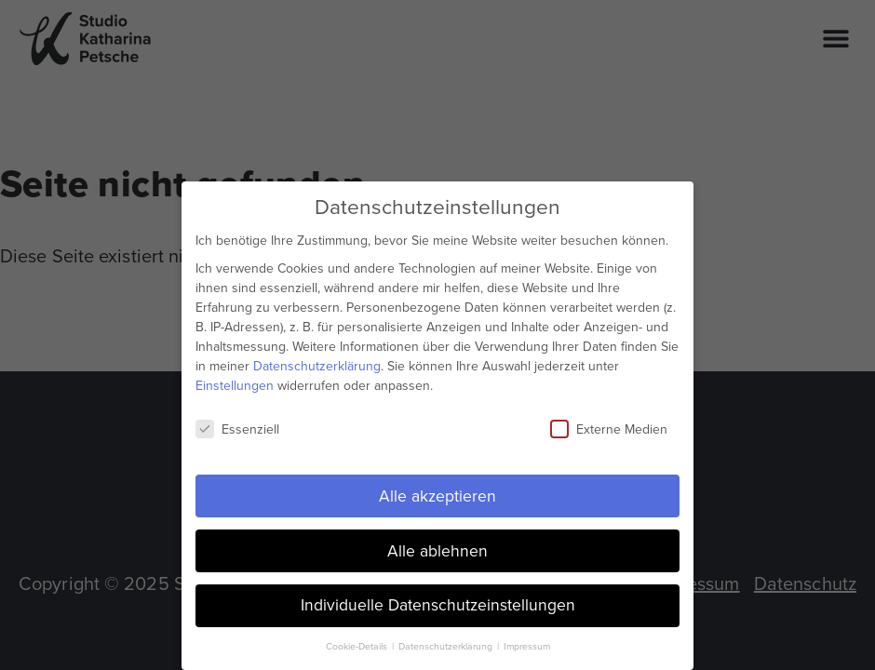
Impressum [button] (527, 646)
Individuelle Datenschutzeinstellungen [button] (438, 605)
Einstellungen (234, 385)
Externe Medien (608, 428)
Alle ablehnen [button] (437, 550)
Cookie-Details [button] (358, 646)
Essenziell (237, 428)
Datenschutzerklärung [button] (446, 646)
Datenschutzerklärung (317, 365)
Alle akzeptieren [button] (437, 495)
